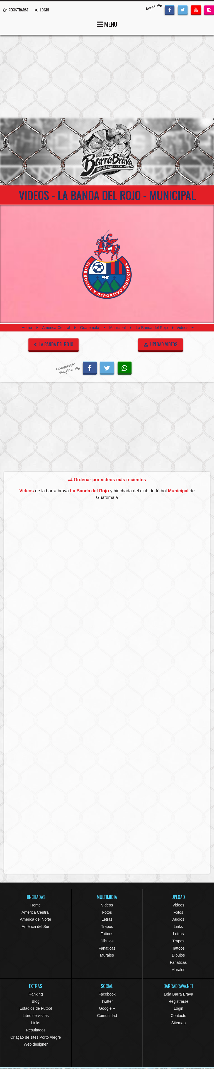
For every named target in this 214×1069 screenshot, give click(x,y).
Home (26, 327)
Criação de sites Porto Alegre (35, 1037)
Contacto (178, 1015)
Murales (107, 955)
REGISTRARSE (15, 10)
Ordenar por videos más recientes (107, 479)
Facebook (106, 994)
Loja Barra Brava (178, 994)
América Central (56, 327)
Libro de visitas (35, 1015)
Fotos (107, 912)
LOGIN (42, 10)
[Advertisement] (107, 76)
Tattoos (107, 934)
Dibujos (107, 941)
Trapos (107, 926)
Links (178, 926)
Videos (107, 905)
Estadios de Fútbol (36, 1008)
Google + (107, 1008)
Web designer (36, 1044)
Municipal (117, 327)
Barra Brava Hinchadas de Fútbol (107, 152)
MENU (107, 23)
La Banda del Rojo (152, 327)
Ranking (35, 994)
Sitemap (178, 1023)
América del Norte (35, 919)
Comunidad (107, 1015)
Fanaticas (107, 948)
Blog (36, 1001)
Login (178, 1008)
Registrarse (179, 1001)
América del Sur (36, 926)
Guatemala (89, 327)
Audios (178, 919)
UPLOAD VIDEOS (160, 344)
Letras (107, 919)
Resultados (35, 1030)
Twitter (107, 1001)
